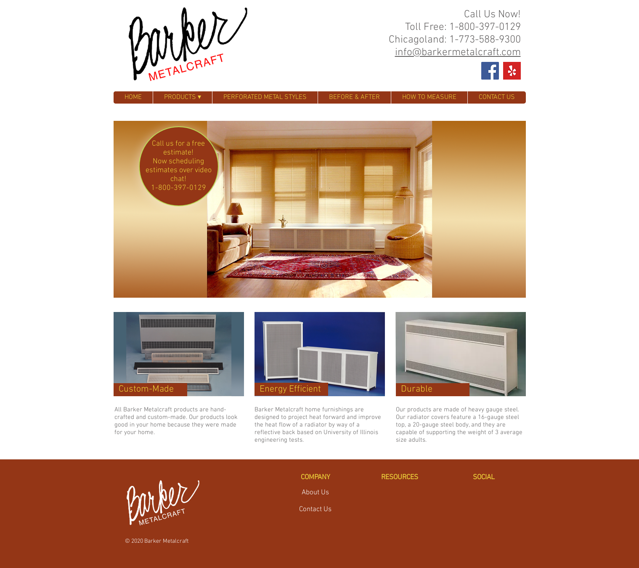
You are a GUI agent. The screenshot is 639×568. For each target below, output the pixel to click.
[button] (320, 209)
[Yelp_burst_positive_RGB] (512, 71)
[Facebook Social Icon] (490, 71)
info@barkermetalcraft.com (458, 52)
